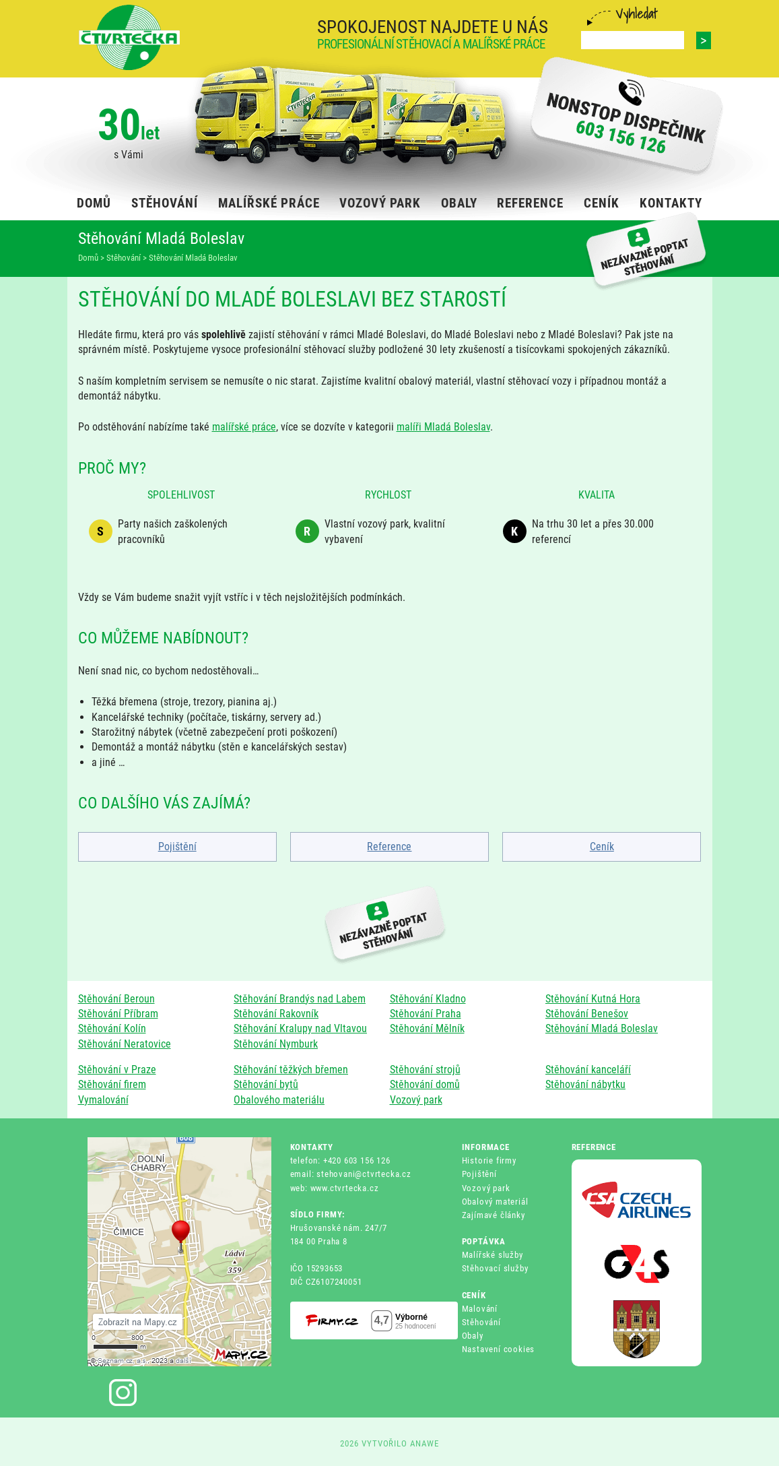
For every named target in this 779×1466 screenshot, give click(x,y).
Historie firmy (489, 1160)
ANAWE (424, 1443)
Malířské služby (492, 1255)
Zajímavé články (493, 1215)
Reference (389, 846)
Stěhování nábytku (585, 1084)
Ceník (602, 846)
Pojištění (177, 846)
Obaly (472, 1336)
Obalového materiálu (279, 1099)
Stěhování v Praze (117, 1069)
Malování (480, 1309)
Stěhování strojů (425, 1069)
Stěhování (481, 1322)
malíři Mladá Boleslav (443, 426)
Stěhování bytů (266, 1084)
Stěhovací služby (495, 1268)
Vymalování (103, 1099)
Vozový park (416, 1099)
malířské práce (244, 426)
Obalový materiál (495, 1202)
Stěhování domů (425, 1084)
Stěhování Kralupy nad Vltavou (300, 1028)
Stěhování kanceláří (588, 1069)
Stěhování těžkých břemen (291, 1069)
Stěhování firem (112, 1084)
